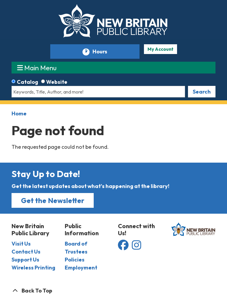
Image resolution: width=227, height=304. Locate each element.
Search (202, 91)
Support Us (25, 259)
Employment (81, 267)
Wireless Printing (33, 267)
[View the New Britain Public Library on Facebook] (123, 247)
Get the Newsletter (52, 200)
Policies (75, 259)
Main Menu (37, 67)
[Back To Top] (113, 290)
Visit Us (21, 243)
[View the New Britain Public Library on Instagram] (136, 247)
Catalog (27, 82)
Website (56, 82)
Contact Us (26, 251)
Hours (102, 51)
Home (19, 113)
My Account (160, 49)
